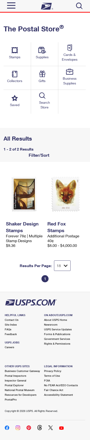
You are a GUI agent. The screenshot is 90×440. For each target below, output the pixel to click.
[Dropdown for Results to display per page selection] (62, 265)
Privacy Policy (52, 370)
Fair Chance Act (53, 389)
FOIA (47, 380)
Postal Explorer (14, 385)
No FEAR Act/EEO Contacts (61, 385)
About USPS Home (55, 319)
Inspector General (15, 380)
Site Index (11, 324)
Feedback (11, 334)
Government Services (57, 338)
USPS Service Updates (58, 329)
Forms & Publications (57, 334)
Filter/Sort (38, 155)
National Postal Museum (20, 389)
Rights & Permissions (57, 343)
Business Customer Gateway (22, 370)
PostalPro (11, 399)
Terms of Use (52, 375)
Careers (9, 347)
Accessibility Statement (58, 394)
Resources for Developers (20, 394)
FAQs (8, 329)
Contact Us (11, 319)
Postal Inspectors (15, 375)
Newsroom (51, 324)
